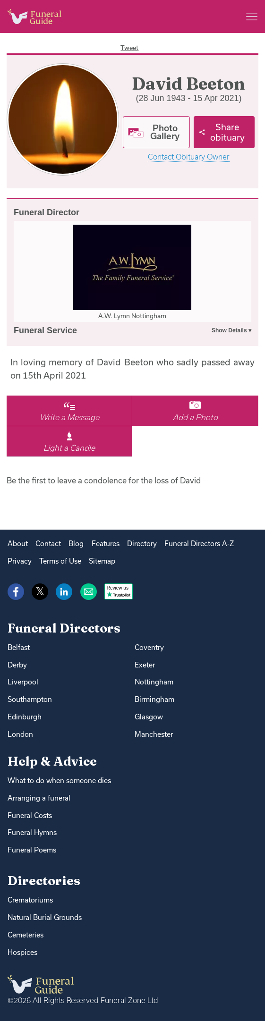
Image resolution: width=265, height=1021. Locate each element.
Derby (17, 665)
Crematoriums (30, 900)
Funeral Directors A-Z (199, 544)
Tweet (129, 47)
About (18, 544)
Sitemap (102, 561)
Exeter (145, 665)
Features (106, 544)
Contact (48, 544)
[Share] (224, 132)
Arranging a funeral (39, 798)
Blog (76, 544)
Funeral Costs (30, 815)
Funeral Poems (32, 850)
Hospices (22, 952)
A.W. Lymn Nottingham (132, 316)
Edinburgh (25, 717)
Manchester (154, 734)
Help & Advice (52, 761)
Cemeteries (25, 935)
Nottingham (154, 682)
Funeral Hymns (32, 832)
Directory (142, 544)
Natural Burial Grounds (45, 917)
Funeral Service (45, 330)
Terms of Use (60, 561)
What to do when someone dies (59, 780)
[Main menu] (251, 16)
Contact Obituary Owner (189, 157)
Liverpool (23, 682)
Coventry (149, 647)
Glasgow (149, 717)
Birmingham (154, 699)
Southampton (30, 699)
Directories (44, 880)
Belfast (19, 647)
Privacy (20, 561)
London (20, 734)
